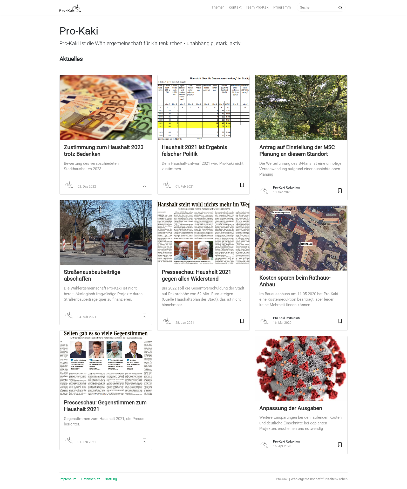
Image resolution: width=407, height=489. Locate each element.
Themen (218, 7)
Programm (282, 7)
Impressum (67, 479)
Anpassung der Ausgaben (290, 408)
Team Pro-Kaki (257, 7)
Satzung (111, 479)
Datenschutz (90, 479)
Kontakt (235, 7)
